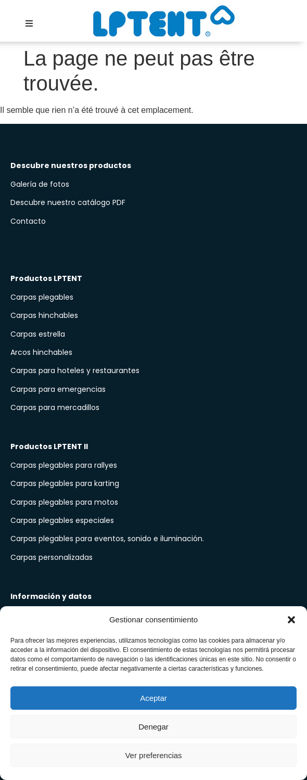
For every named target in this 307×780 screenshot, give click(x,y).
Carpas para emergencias (58, 389)
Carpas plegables (41, 297)
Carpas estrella (37, 334)
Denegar (153, 726)
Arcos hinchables (41, 352)
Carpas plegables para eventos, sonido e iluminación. (107, 538)
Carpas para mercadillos (54, 407)
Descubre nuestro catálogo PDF (68, 202)
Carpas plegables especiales (62, 520)
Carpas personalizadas (51, 557)
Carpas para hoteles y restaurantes (74, 370)
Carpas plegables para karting (64, 483)
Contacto (28, 221)
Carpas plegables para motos (64, 502)
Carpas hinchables (44, 315)
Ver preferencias (153, 755)
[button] (291, 620)
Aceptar (153, 698)
